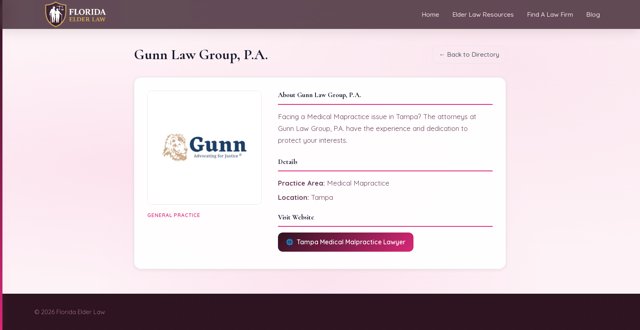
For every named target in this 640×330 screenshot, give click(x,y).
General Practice (173, 215)
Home (430, 14)
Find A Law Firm (550, 14)
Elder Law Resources (483, 14)
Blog (593, 14)
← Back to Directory (469, 54)
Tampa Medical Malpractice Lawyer (351, 242)
